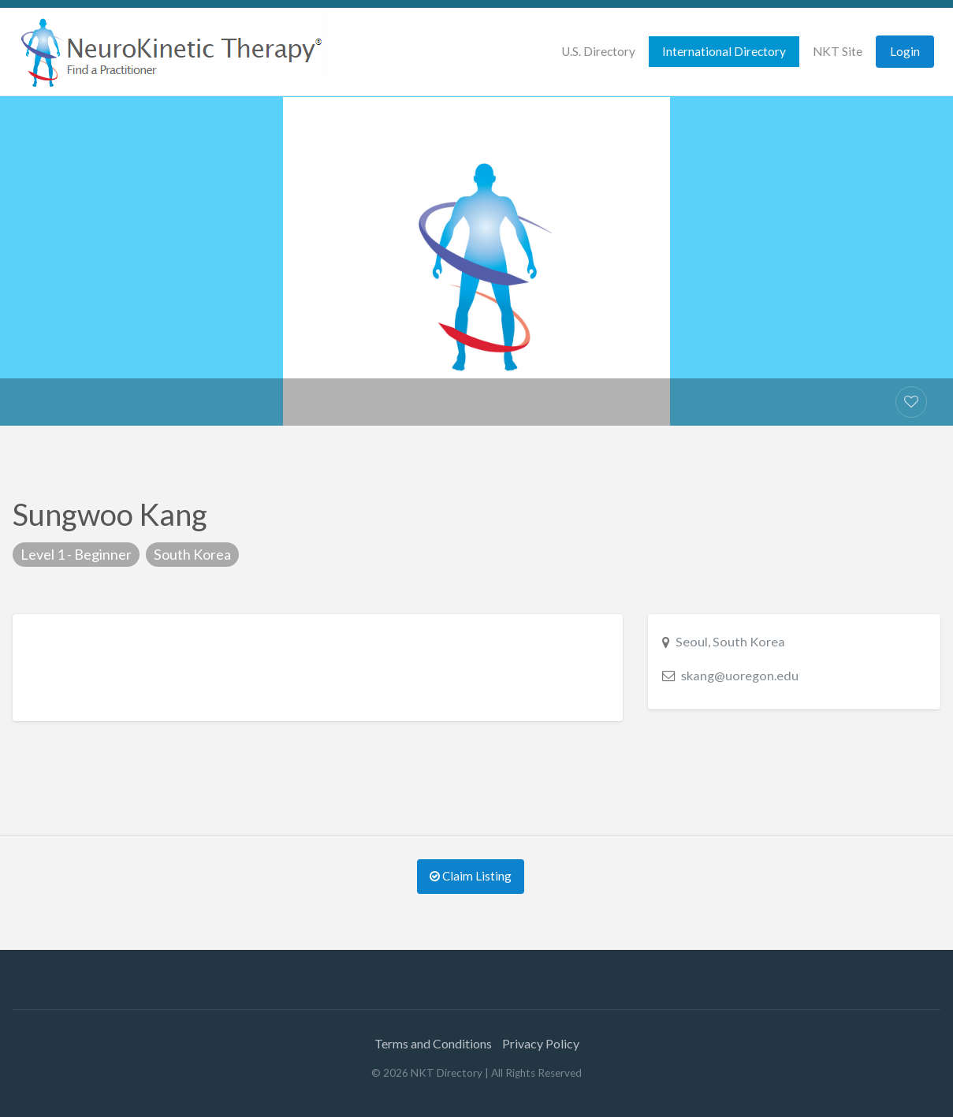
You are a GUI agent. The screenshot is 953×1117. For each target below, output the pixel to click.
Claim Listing (471, 876)
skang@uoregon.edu (740, 675)
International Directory (724, 51)
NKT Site (837, 51)
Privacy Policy (540, 1043)
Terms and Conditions (433, 1043)
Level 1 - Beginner (76, 554)
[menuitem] (598, 51)
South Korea (192, 554)
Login (905, 51)
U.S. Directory (598, 51)
